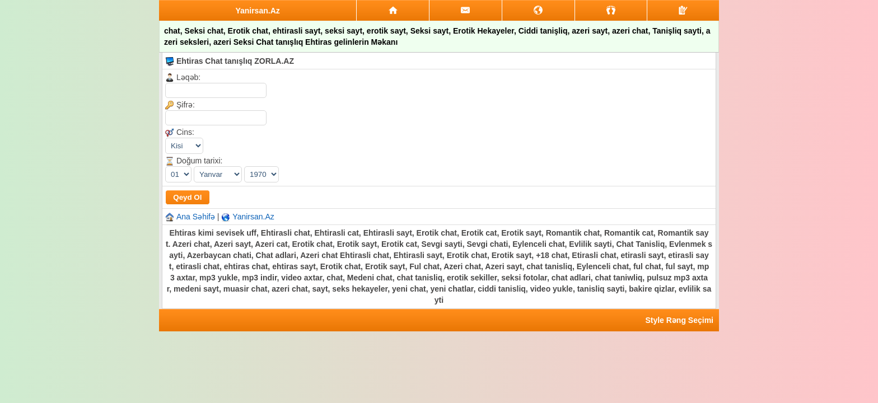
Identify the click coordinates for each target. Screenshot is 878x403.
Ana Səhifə (195, 216)
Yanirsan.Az (253, 216)
